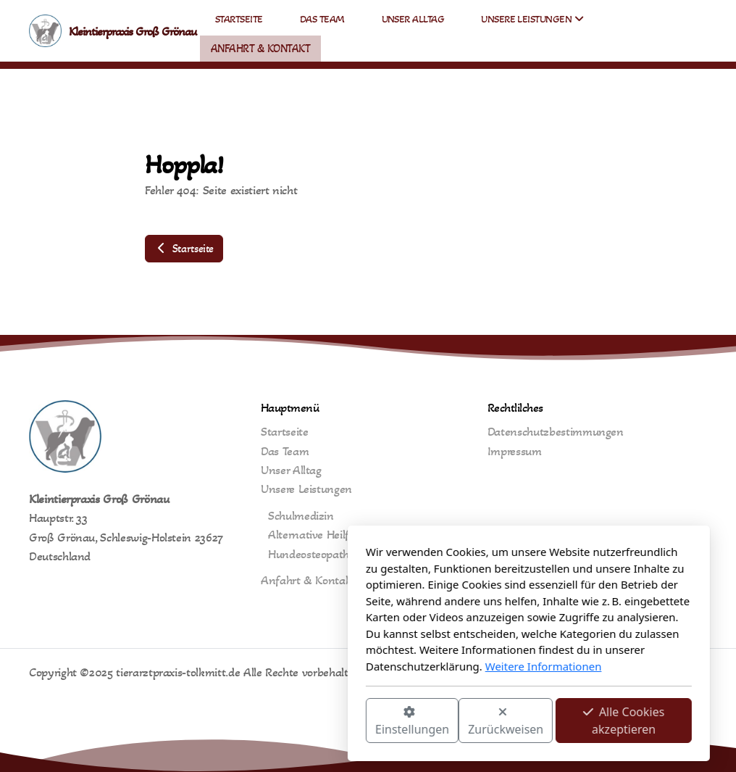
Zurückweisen (344, 721)
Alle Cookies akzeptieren (463, 720)
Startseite (184, 248)
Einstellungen (251, 721)
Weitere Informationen (383, 666)
